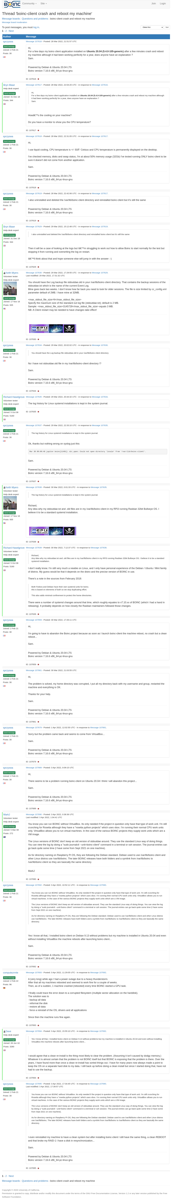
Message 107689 (34, 767)
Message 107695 (34, 1084)
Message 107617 (34, 85)
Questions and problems (35, 18)
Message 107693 (34, 972)
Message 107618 (34, 136)
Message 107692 (34, 885)
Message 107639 (34, 547)
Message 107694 (34, 1031)
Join (153, 3)
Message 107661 (34, 670)
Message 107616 (34, 41)
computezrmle (10, 972)
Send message (9, 46)
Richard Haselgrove (14, 397)
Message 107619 (34, 193)
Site (44, 3)
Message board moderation (14, 22)
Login (163, 3)
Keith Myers (12, 272)
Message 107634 (34, 345)
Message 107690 (34, 814)
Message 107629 (34, 226)
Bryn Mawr (9, 85)
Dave (8, 1031)
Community (29, 3)
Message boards (11, 18)
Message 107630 (34, 272)
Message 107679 (34, 727)
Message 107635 (34, 397)
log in (36, 27)
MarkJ (6, 814)
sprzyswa (8, 41)
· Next (10, 31)
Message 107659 (34, 620)
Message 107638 (34, 487)
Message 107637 (34, 425)
